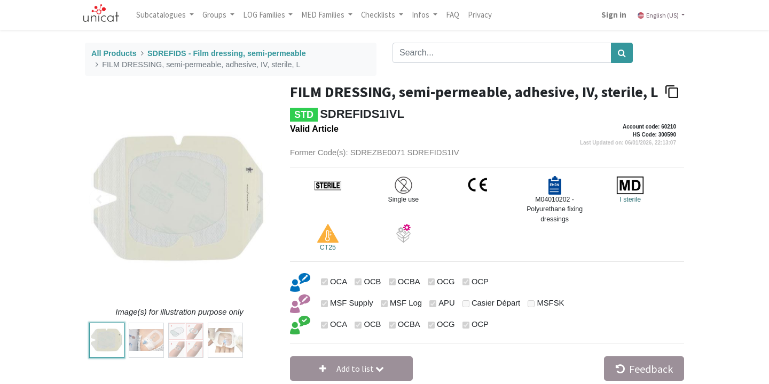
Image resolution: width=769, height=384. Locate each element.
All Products (114, 53)
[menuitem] (459, 15)
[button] (351, 368)
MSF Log (406, 303)
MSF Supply (351, 303)
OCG (446, 281)
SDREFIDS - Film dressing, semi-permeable (226, 53)
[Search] (622, 53)
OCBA (409, 281)
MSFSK (550, 303)
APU (446, 303)
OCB (372, 281)
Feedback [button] (644, 368)
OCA (338, 281)
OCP (480, 281)
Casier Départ (496, 303)
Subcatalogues (168, 15)
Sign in (607, 15)
